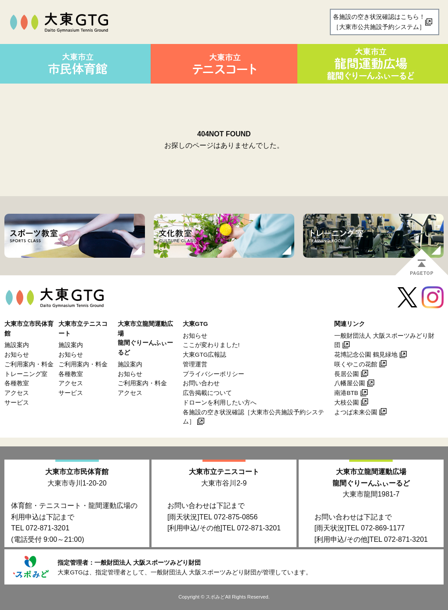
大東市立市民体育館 (76, 471)
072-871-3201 (47, 528)
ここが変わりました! (211, 345)
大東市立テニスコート (224, 471)
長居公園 (346, 374)
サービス (16, 402)
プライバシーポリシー (213, 374)
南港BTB (346, 393)
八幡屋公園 (349, 383)
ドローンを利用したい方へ (220, 402)
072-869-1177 (383, 528)
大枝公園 (346, 402)
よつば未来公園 (355, 412)
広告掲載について (207, 393)
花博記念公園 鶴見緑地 (365, 354)
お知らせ (16, 354)
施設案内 (16, 345)
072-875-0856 (236, 517)
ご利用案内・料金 (29, 364)
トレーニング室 (25, 374)
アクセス (16, 393)
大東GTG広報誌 (204, 354)
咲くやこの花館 (355, 364)
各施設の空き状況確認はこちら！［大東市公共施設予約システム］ (379, 21)
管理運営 (195, 364)
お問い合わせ (201, 383)
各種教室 (16, 383)
